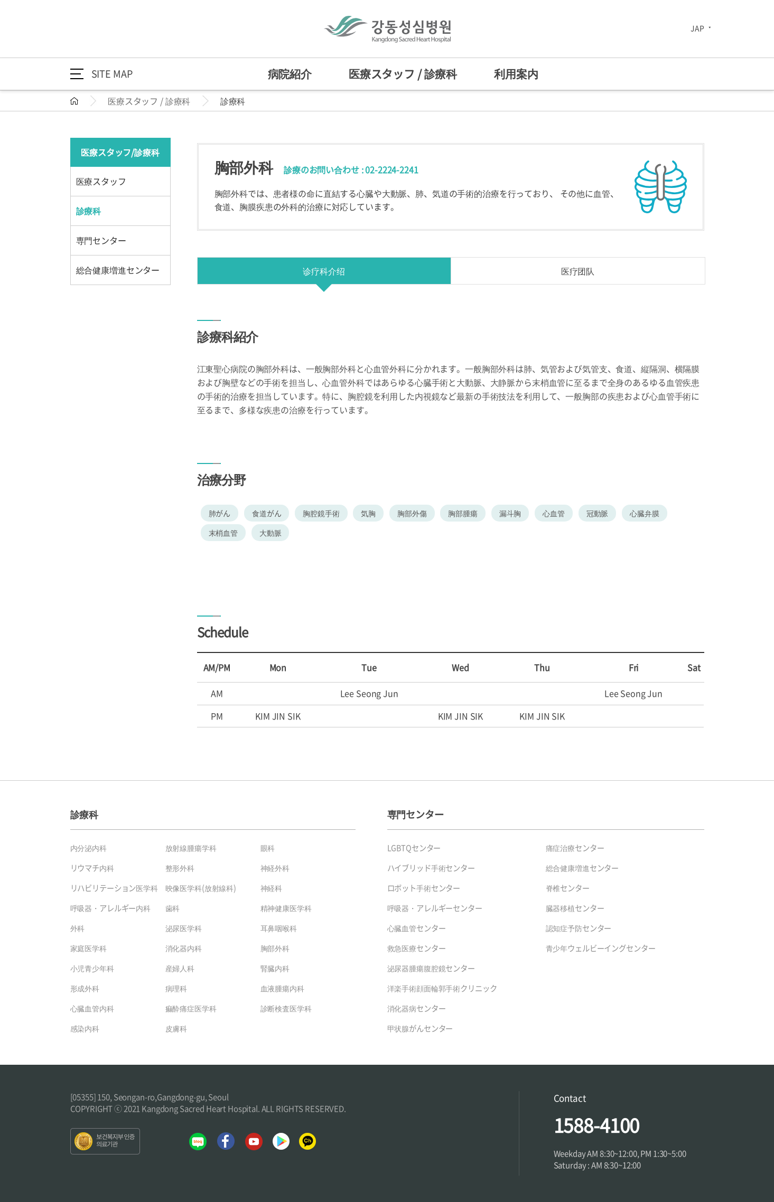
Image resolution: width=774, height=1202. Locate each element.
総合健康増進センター (118, 269)
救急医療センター (416, 948)
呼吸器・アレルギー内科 (110, 908)
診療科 (88, 210)
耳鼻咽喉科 (278, 928)
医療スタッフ (101, 181)
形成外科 (84, 988)
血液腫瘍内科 (282, 988)
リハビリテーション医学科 (114, 888)
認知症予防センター (579, 928)
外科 (77, 928)
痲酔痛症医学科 (191, 1008)
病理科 (176, 988)
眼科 (267, 848)
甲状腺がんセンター (420, 1028)
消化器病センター (416, 1008)
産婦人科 (179, 968)
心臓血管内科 (92, 1008)
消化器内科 (183, 948)
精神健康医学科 (286, 908)
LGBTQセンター (414, 848)
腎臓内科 (275, 968)
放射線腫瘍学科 (191, 848)
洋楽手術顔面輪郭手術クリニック (442, 988)
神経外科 (275, 868)
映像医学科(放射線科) (200, 888)
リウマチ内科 (92, 868)
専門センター (101, 240)
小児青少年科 (92, 968)
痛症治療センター (575, 848)
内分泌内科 (88, 848)
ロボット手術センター (424, 888)
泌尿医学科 (183, 928)
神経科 (271, 888)
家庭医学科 (88, 948)
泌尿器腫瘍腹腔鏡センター (431, 968)
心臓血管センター (416, 928)
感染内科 (84, 1028)
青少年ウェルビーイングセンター (601, 948)
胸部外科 (275, 948)
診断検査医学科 (286, 1008)
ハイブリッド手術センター (431, 868)
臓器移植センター (575, 908)
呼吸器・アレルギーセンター (434, 908)
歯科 (172, 908)
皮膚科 (176, 1028)
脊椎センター (568, 888)
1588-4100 (597, 1125)
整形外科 (179, 868)
